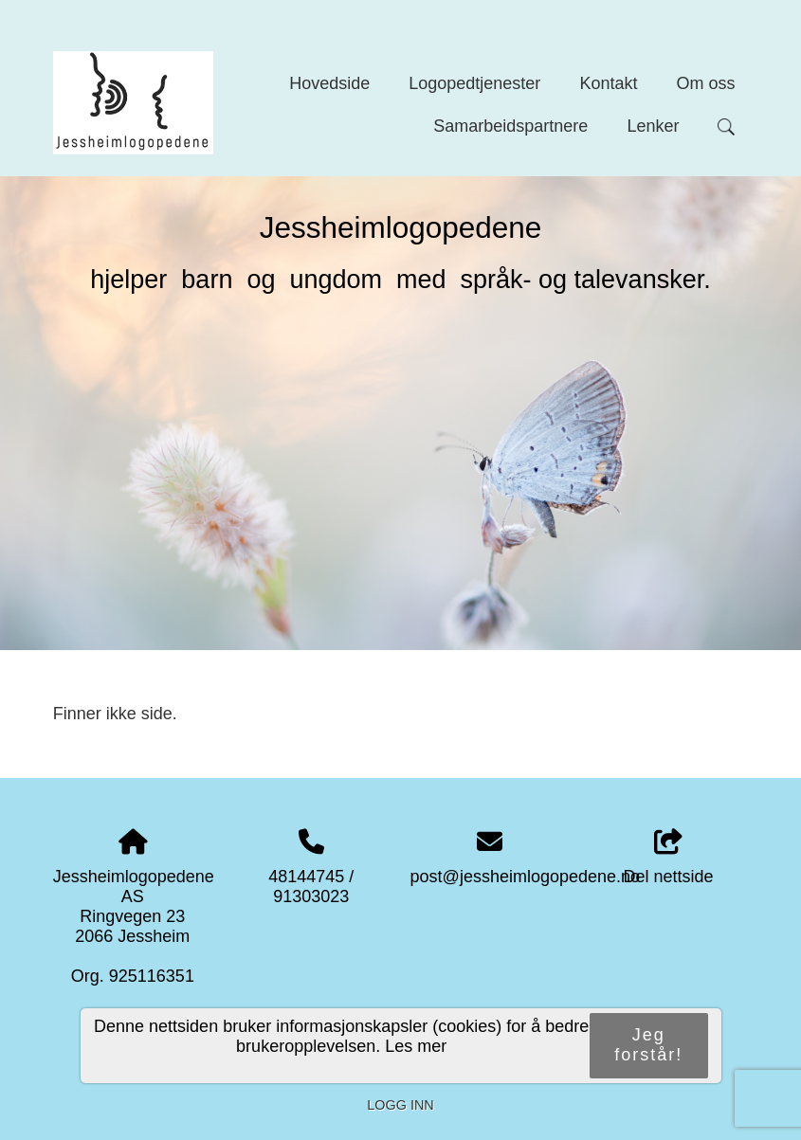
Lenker (653, 126)
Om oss (705, 83)
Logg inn (400, 1105)
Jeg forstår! (648, 1044)
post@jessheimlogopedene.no (525, 876)
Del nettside (669, 858)
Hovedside (329, 83)
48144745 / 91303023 (311, 886)
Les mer (415, 1046)
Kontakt (608, 83)
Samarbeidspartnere (510, 126)
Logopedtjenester (474, 83)
